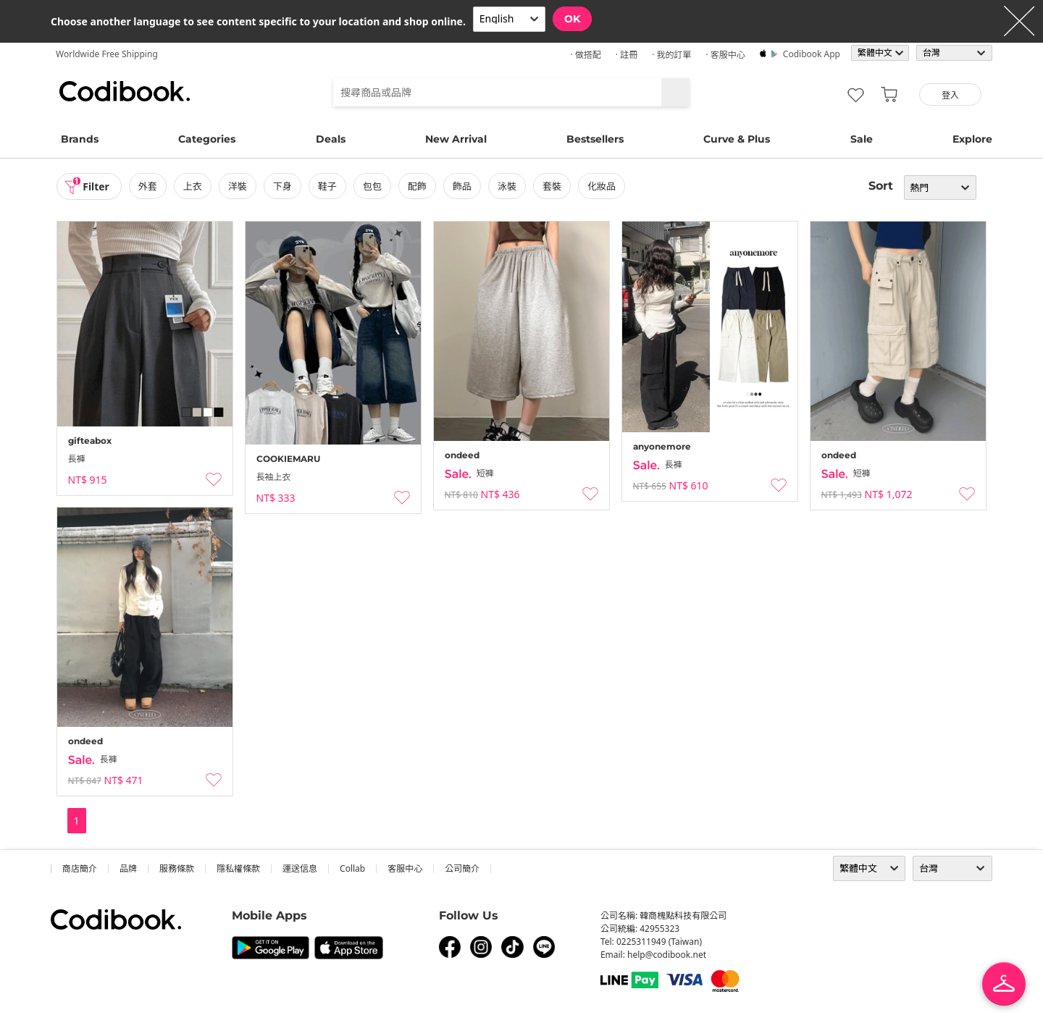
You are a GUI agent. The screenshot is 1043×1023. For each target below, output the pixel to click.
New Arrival (456, 139)
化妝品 (602, 186)
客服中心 (405, 868)
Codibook (124, 91)
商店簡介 (79, 868)
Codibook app (811, 54)
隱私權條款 (238, 868)
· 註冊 (626, 55)
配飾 (417, 186)
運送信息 (299, 868)
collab (352, 868)
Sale (861, 139)
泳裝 (507, 186)
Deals (330, 139)
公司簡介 (462, 868)
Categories (206, 139)
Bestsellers (595, 139)
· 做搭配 (585, 55)
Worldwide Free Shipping (107, 54)
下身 (282, 186)
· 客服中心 (725, 55)
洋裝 (237, 186)
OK (572, 18)
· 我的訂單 (671, 55)
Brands (80, 139)
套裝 (552, 186)
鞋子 (327, 186)
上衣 (192, 186)
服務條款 (176, 868)
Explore (972, 139)
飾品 (462, 186)
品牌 (128, 868)
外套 (147, 186)
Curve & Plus (736, 139)
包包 (372, 186)
